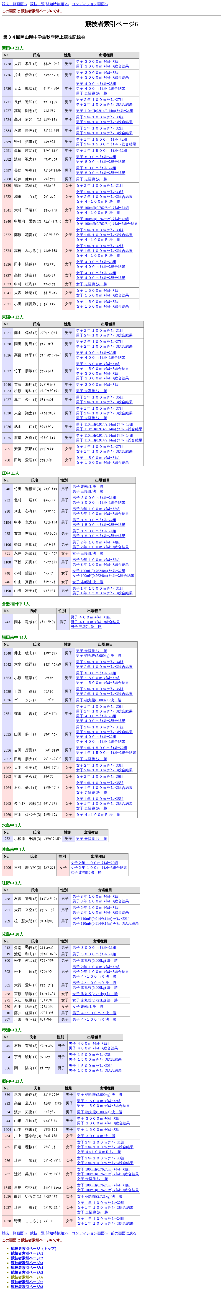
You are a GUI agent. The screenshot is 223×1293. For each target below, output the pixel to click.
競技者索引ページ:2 (27, 1258)
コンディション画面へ (90, 4)
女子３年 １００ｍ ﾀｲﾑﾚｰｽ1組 (100, 1142)
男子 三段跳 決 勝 (87, 491)
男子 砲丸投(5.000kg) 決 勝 (98, 656)
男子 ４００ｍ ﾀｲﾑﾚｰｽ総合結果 (100, 88)
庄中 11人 (10, 473)
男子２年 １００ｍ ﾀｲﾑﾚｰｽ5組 (99, 689)
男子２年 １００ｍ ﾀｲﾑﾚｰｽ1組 (99, 330)
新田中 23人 (12, 48)
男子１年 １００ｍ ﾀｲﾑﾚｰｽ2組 (99, 128)
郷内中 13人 (12, 1081)
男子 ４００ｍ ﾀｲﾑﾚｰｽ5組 (96, 84)
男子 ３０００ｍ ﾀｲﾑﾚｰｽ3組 (98, 61)
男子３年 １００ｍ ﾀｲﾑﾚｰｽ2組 (96, 560)
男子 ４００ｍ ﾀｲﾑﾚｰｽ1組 (91, 617)
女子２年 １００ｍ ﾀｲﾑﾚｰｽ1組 (99, 185)
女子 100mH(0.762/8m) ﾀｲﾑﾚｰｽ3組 (102, 219)
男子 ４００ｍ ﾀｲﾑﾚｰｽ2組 (96, 737)
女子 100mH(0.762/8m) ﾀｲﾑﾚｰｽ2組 (98, 571)
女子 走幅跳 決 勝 (91, 284)
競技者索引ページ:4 (27, 1268)
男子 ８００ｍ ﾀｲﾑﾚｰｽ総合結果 (100, 162)
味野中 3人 (11, 883)
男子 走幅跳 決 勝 (91, 93)
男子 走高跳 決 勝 (91, 391)
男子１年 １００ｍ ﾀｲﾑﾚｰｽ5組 (99, 397)
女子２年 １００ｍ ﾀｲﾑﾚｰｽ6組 (99, 776)
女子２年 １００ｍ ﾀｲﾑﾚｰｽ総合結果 (104, 197)
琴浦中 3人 (11, 1030)
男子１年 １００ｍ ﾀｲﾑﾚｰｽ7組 (99, 408)
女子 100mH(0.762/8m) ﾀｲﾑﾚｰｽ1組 (103, 1185)
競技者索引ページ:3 (27, 1263)
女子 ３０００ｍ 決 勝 (96, 1136)
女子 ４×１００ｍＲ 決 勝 (98, 201)
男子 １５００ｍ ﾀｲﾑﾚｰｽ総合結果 (102, 369)
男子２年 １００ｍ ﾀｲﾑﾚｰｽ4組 (96, 542)
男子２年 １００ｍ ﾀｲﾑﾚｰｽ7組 (99, 100)
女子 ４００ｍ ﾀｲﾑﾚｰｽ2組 (96, 273)
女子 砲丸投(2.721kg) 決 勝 (95, 994)
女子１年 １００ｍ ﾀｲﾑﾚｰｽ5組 (99, 783)
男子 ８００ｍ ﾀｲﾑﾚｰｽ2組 (96, 157)
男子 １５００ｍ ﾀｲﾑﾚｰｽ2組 (94, 520)
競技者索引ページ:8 (27, 1287)
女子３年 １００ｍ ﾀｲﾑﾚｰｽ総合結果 (105, 1147)
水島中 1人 (11, 825)
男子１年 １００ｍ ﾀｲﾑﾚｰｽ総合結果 (104, 122)
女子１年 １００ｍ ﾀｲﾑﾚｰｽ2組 (99, 246)
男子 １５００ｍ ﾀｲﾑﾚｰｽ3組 (91, 1054)
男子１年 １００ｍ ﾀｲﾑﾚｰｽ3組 (99, 117)
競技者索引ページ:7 (27, 1282)
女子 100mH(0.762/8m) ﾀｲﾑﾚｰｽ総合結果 (107, 224)
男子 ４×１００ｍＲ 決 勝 (94, 976)
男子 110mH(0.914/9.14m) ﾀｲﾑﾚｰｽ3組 (104, 424)
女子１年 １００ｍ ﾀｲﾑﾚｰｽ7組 (99, 446)
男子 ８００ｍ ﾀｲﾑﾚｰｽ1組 (96, 673)
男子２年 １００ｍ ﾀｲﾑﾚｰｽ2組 (96, 967)
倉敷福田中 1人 (16, 604)
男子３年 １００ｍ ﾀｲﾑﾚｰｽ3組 (96, 509)
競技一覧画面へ (14, 4)
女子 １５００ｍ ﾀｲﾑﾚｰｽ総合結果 (102, 295)
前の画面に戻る (123, 1233)
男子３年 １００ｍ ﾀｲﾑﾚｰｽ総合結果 (100, 514)
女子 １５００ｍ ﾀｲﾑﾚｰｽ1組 (98, 290)
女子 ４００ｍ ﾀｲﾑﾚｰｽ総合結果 (100, 267)
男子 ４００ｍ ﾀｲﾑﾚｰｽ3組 (96, 353)
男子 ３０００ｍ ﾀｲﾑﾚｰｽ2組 (98, 373)
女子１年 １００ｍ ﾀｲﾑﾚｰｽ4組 (100, 1219)
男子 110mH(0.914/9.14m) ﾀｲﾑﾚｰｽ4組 (104, 111)
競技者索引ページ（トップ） (34, 1249)
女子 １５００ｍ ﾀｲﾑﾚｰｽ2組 (98, 302)
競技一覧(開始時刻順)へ (49, 4)
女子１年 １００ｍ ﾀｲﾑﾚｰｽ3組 (99, 230)
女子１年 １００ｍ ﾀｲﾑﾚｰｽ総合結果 (104, 235)
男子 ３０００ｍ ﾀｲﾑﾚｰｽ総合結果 (102, 66)
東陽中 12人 (12, 317)
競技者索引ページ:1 (27, 1253)
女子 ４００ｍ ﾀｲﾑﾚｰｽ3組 (96, 262)
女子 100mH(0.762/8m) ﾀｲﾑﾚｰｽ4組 (102, 208)
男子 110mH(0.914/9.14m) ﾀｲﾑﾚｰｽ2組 (101, 919)
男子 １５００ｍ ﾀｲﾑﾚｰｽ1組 (98, 364)
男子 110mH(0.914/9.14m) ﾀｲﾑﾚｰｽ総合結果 (109, 429)
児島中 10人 (12, 934)
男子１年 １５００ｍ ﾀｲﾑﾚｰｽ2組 (101, 139)
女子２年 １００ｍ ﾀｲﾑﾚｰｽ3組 (99, 192)
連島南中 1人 (14, 849)
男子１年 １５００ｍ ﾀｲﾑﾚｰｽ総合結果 (106, 144)
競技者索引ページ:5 (27, 1272)
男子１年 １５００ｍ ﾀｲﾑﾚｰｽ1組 (97, 588)
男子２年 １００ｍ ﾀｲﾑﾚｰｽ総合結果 (104, 104)
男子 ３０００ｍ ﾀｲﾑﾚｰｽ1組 (98, 384)
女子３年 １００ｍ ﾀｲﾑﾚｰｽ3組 (100, 1158)
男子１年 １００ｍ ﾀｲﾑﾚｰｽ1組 (99, 727)
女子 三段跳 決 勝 (87, 553)
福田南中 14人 (15, 637)
